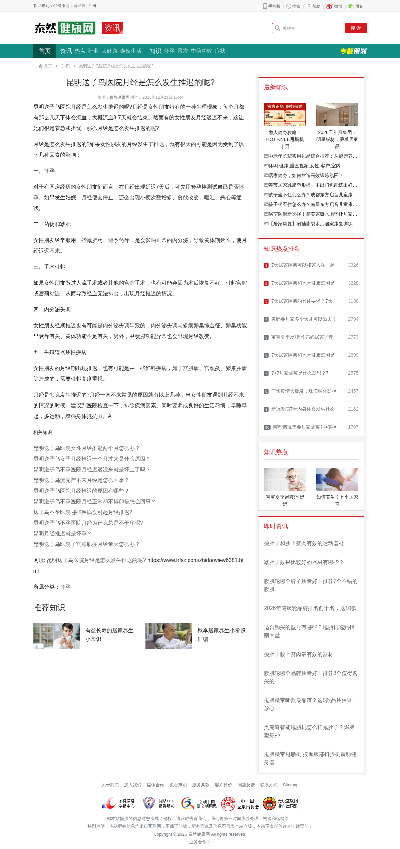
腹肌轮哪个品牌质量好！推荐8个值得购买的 (311, 677)
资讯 (112, 27)
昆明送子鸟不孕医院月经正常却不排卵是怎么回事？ (94, 501)
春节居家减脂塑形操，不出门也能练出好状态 (311, 185)
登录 (81, 5)
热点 (80, 51)
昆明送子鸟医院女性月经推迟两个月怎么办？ (86, 448)
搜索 (296, 6)
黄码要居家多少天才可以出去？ (300, 319)
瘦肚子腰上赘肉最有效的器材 (298, 654)
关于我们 (110, 784)
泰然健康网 (119, 97)
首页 (45, 51)
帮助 (316, 6)
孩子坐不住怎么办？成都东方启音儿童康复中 (311, 194)
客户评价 (223, 784)
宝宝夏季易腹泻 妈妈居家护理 (298, 337)
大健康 (109, 51)
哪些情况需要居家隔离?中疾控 (300, 427)
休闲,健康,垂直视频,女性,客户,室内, (303, 165)
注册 (92, 5)
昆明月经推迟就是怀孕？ (62, 533)
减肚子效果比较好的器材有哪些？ (304, 562)
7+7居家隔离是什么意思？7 (296, 373)
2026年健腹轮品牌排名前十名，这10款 (310, 608)
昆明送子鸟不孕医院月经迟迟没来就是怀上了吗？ (92, 469)
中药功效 (201, 51)
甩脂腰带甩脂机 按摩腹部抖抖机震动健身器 (310, 758)
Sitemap (291, 784)
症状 (220, 51)
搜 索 (356, 28)
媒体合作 (155, 784)
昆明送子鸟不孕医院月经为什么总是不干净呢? (88, 523)
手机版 (274, 6)
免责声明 (178, 784)
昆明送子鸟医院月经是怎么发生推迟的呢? (96, 560)
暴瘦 (182, 51)
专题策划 (353, 51)
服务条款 (201, 784)
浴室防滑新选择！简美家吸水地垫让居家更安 (311, 214)
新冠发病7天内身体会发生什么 (299, 409)
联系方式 (269, 784)
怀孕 (169, 51)
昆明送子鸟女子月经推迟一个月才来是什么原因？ (92, 459)
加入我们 (132, 784)
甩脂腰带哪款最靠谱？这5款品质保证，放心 (311, 704)
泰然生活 (130, 51)
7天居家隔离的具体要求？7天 (298, 301)
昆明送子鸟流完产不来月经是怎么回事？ (81, 480)
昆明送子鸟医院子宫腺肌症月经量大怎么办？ (86, 544)
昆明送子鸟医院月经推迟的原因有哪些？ (81, 491)
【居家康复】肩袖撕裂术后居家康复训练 (308, 223)
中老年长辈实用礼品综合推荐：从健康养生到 (311, 156)
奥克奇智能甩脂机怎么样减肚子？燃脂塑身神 (309, 731)
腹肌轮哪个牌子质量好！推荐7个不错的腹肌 (311, 585)
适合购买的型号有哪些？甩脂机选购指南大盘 (309, 631)
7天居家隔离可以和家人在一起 (299, 265)
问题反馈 (246, 784)
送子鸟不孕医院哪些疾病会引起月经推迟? (82, 512)
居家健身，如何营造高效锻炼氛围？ (303, 175)
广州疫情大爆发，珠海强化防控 (300, 391)
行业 (93, 51)
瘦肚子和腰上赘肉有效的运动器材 (304, 543)
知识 (155, 51)
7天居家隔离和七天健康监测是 (299, 283)
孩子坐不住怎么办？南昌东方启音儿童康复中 (311, 204)
